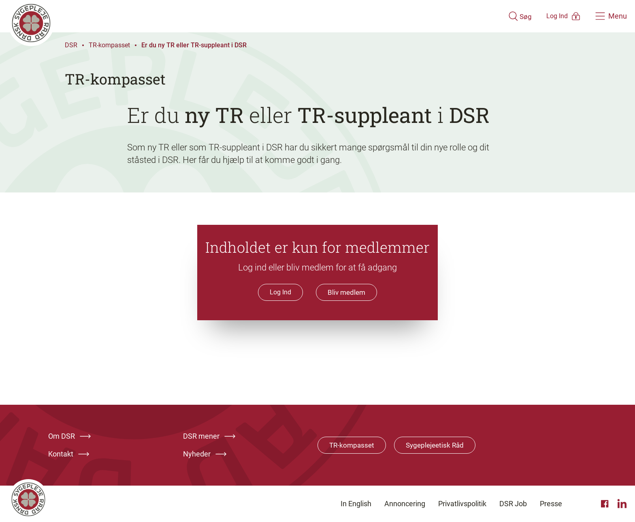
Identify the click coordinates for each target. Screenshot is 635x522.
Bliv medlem (347, 292)
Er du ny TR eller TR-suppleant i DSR (194, 45)
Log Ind (279, 292)
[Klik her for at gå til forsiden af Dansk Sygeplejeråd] (246, 16)
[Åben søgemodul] (496, 16)
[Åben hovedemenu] (611, 16)
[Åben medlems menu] (552, 16)
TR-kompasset (109, 45)
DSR (71, 45)
